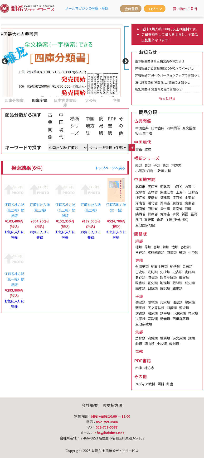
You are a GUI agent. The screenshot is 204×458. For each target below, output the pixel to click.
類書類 (165, 313)
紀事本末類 (159, 266)
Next (124, 60)
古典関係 (50, 125)
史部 (147, 165)
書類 (156, 246)
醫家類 (140, 307)
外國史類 (142, 266)
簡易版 (101, 125)
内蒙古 (190, 186)
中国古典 (142, 127)
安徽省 (153, 197)
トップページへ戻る (110, 167)
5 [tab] (105, 100)
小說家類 (179, 313)
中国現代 (61, 125)
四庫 (138, 367)
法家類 (177, 302)
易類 (147, 246)
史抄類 (165, 271)
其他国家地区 (145, 224)
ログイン (155, 8)
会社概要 (90, 405)
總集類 (165, 337)
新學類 (165, 318)
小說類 (162, 343)
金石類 (187, 266)
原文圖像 (189, 127)
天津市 (153, 186)
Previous (3, 60)
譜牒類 (177, 282)
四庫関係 (173, 127)
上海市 (181, 191)
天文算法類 (156, 307)
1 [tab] (3, 100)
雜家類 (153, 313)
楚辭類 (140, 337)
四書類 (172, 252)
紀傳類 (175, 266)
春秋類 (185, 246)
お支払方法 (112, 405)
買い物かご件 (185, 8)
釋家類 (193, 313)
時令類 (153, 277)
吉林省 (153, 191)
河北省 (165, 186)
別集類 (153, 337)
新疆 (184, 213)
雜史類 (177, 288)
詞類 (191, 337)
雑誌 (147, 149)
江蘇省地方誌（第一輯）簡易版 (14, 279)
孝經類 (140, 252)
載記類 (153, 271)
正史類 (153, 282)
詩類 (165, 246)
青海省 (165, 213)
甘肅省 (153, 213)
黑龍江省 (166, 191)
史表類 (177, 271)
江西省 (177, 197)
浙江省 (140, 197)
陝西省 (140, 213)
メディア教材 (145, 383)
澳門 (138, 219)
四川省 (153, 208)
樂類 (182, 252)
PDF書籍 (112, 125)
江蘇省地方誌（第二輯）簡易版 (14, 210)
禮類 (174, 246)
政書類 (140, 282)
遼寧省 (140, 191)
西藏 (188, 208)
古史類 (140, 271)
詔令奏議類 (168, 277)
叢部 (139, 351)
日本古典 (157, 127)
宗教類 (153, 318)
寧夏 (175, 213)
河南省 (140, 202)
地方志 (176, 165)
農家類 (190, 302)
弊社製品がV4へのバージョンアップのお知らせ (167, 75)
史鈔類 (140, 277)
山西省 (177, 186)
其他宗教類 (143, 323)
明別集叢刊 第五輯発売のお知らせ (158, 89)
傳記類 (165, 288)
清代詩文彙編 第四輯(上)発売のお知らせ (162, 82)
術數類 (172, 307)
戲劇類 (174, 343)
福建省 (165, 197)
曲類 (138, 343)
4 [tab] (80, 100)
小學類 (193, 252)
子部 (156, 165)
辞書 (169, 383)
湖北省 (153, 202)
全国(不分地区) (177, 219)
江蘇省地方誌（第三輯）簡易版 (65, 210)
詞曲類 (149, 343)
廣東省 (190, 202)
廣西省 (177, 202)
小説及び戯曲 (145, 170)
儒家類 (140, 302)
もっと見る (167, 98)
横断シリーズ (74, 125)
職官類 (184, 277)
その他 (121, 125)
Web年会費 (143, 133)
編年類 (140, 288)
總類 (138, 246)
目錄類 (153, 288)
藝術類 (184, 307)
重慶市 (149, 219)
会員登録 (131, 8)
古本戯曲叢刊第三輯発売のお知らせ (160, 61)
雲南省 (177, 208)
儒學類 (153, 302)
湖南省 (165, 202)
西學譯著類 (180, 318)
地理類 (165, 282)
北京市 (140, 186)
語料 (160, 383)
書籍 (138, 149)
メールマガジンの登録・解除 (86, 8)
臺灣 (193, 213)
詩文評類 (179, 337)
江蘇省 (193, 191)
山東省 (190, 197)
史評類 (190, 271)
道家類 (140, 318)
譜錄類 (140, 313)
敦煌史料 (164, 170)
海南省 (140, 208)
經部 (138, 165)
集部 (165, 165)
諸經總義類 (156, 252)
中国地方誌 (90, 125)
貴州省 (165, 208)
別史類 (190, 282)
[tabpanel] (65, 60)
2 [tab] (29, 100)
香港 (160, 219)
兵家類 (165, 302)
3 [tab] (54, 100)
